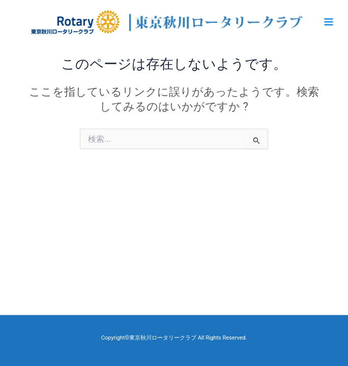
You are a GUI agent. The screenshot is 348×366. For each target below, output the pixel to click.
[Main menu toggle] (328, 22)
